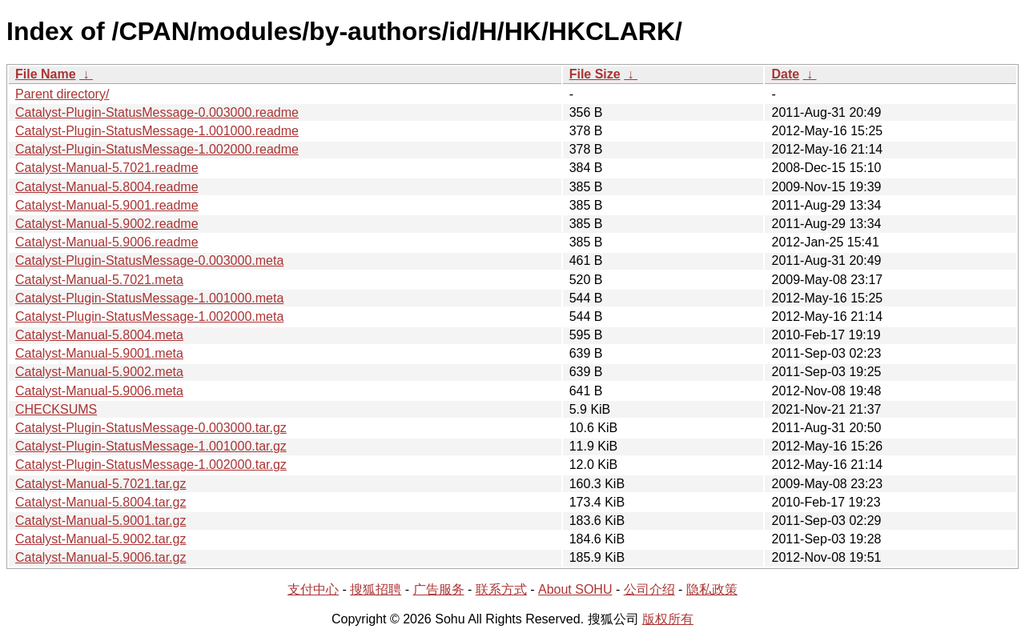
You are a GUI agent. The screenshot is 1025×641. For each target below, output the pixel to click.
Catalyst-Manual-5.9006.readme (107, 242)
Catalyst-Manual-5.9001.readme (107, 205)
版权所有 (667, 619)
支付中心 (313, 589)
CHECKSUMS (56, 409)
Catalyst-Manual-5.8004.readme (107, 187)
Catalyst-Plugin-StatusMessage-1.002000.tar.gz (151, 464)
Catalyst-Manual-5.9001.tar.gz (100, 520)
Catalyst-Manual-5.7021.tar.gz (100, 484)
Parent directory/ (62, 94)
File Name (45, 74)
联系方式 (501, 589)
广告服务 (438, 589)
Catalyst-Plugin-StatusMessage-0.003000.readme (157, 112)
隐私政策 (712, 589)
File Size (595, 74)
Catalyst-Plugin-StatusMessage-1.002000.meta (149, 316)
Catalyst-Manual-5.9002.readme (107, 223)
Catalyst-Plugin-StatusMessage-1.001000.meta (149, 298)
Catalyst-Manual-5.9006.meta (99, 391)
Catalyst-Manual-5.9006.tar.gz (100, 557)
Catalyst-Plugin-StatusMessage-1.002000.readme (157, 149)
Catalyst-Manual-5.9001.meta (99, 353)
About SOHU (575, 589)
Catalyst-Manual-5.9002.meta (99, 372)
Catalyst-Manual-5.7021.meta (99, 279)
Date (785, 74)
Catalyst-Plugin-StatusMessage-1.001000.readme (157, 131)
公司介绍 (649, 589)
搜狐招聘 (375, 589)
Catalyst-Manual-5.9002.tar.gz (100, 539)
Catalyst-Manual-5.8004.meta (99, 335)
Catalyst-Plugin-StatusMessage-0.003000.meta (149, 260)
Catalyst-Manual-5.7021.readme (107, 167)
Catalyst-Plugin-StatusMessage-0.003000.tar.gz (151, 428)
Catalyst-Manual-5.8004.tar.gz (100, 502)
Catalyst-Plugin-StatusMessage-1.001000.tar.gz (151, 446)
